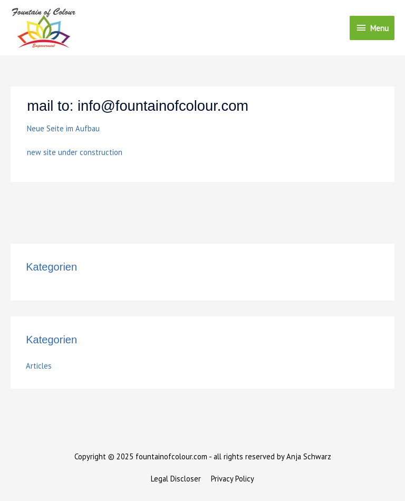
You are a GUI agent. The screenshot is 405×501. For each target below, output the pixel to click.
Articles (39, 366)
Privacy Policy (232, 479)
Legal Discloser (176, 479)
